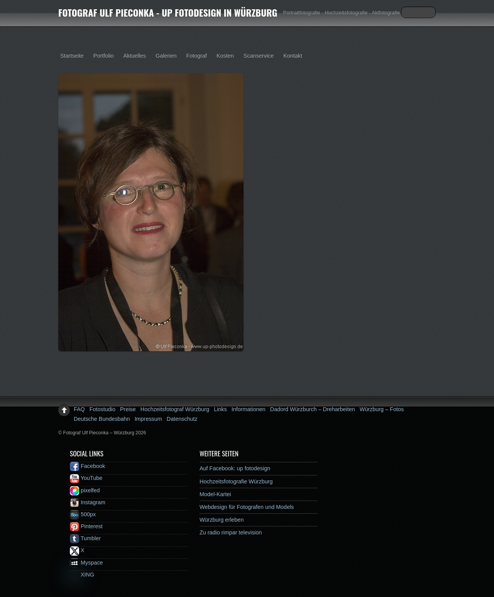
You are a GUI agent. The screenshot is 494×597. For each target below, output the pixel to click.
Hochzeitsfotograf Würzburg (174, 409)
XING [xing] (82, 574)
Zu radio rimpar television (231, 532)
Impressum (148, 419)
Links (220, 409)
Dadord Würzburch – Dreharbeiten (312, 409)
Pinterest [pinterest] (86, 526)
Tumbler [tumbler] (85, 538)
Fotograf (196, 56)
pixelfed (85, 490)
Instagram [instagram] (87, 502)
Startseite (72, 56)
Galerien (166, 56)
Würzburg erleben (222, 520)
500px (83, 514)
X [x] (77, 550)
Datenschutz (182, 419)
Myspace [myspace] (86, 563)
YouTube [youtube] (86, 478)
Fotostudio (102, 409)
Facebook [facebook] (87, 466)
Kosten (225, 56)
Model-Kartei (215, 494)
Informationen (249, 409)
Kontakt (292, 56)
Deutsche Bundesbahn (102, 419)
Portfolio (103, 56)
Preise (128, 409)
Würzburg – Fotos (382, 409)
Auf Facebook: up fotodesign (235, 468)
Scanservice (259, 56)
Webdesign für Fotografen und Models (247, 507)
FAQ (79, 409)
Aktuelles (135, 56)
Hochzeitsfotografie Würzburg (236, 481)
